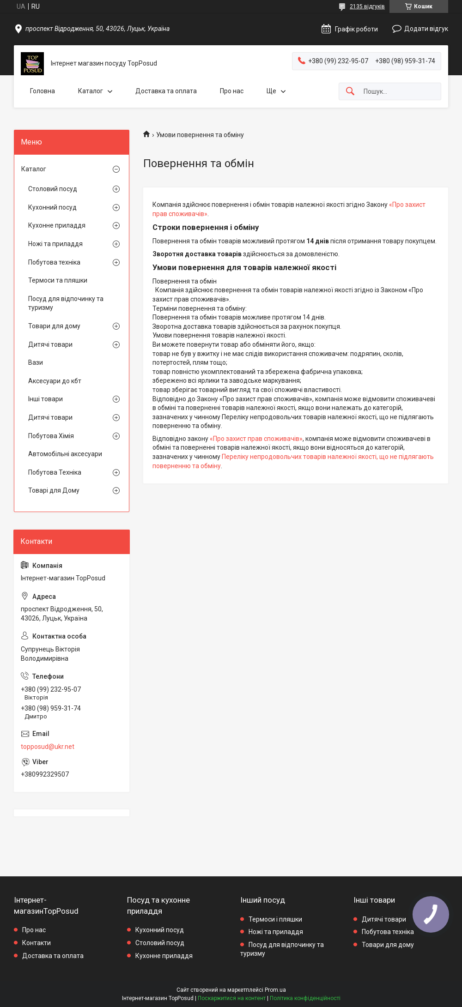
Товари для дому (54, 326)
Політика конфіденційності (305, 998)
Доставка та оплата (166, 91)
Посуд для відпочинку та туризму (65, 303)
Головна (42, 91)
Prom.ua (275, 990)
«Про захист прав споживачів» (256, 438)
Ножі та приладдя (55, 243)
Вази (35, 362)
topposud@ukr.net (47, 746)
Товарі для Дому (53, 490)
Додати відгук (426, 28)
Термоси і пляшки (275, 919)
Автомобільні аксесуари (65, 454)
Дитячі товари (50, 344)
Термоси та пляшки (57, 280)
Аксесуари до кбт (54, 381)
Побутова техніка (54, 262)
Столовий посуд (52, 189)
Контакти (36, 943)
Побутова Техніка (54, 472)
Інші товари (45, 399)
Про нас (231, 91)
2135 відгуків (367, 6)
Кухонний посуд (52, 207)
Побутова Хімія (51, 436)
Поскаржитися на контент (232, 998)
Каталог (90, 91)
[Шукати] (350, 91)
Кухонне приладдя (56, 225)
